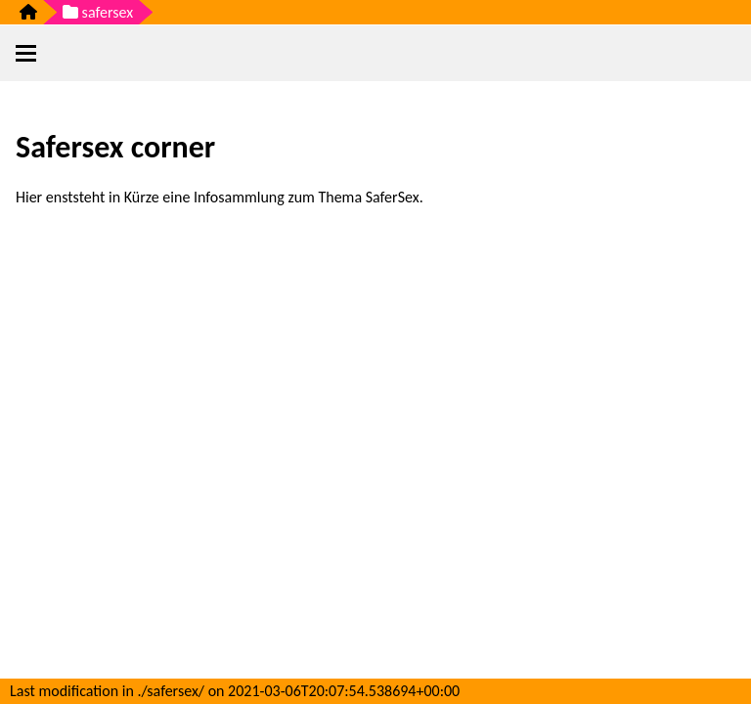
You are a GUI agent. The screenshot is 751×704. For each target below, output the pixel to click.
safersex (98, 12)
